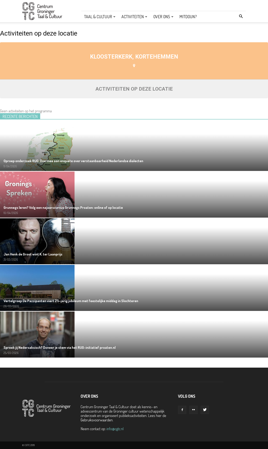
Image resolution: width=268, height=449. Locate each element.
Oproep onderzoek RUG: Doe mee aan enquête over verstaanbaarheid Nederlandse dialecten (73, 161)
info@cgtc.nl (115, 428)
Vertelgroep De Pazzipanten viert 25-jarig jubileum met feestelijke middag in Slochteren (71, 301)
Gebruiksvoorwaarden (97, 420)
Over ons (163, 16)
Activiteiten (134, 16)
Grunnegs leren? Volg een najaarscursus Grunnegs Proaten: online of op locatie (63, 207)
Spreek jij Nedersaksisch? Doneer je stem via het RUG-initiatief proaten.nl (60, 347)
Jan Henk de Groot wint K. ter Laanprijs (33, 254)
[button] (241, 16)
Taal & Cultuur (99, 16)
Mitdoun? (188, 16)
